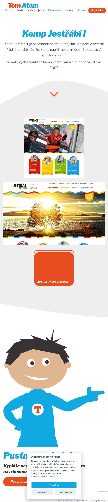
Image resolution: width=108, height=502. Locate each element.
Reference (54, 10)
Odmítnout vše (66, 492)
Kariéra (69, 10)
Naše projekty (35, 10)
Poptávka (97, 10)
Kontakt (81, 10)
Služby (9, 10)
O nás (20, 10)
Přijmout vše (54, 485)
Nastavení (42, 492)
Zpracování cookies (46, 476)
